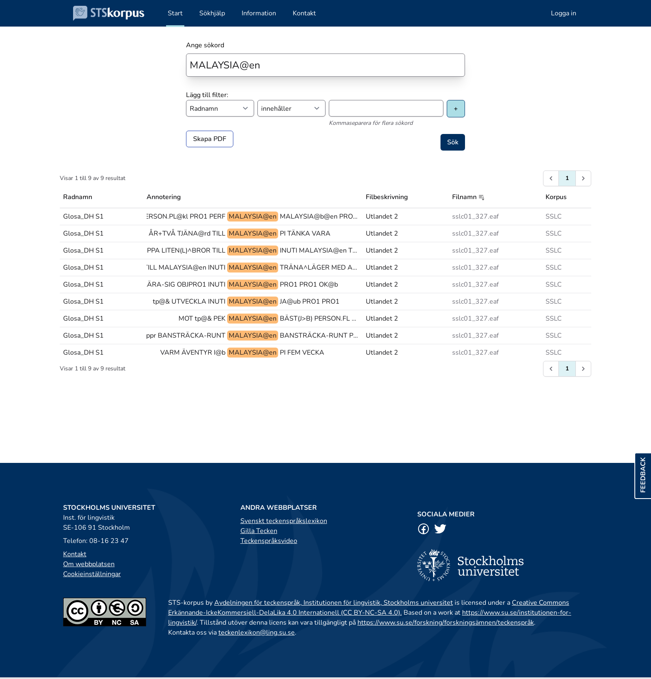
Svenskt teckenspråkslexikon (283, 521)
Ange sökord (205, 45)
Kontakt (74, 554)
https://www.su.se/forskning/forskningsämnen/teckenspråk (445, 622)
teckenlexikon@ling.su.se (256, 632)
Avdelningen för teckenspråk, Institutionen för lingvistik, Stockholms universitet (333, 602)
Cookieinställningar (92, 574)
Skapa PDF (209, 139)
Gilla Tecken (258, 530)
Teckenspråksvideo (268, 540)
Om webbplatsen (89, 564)
